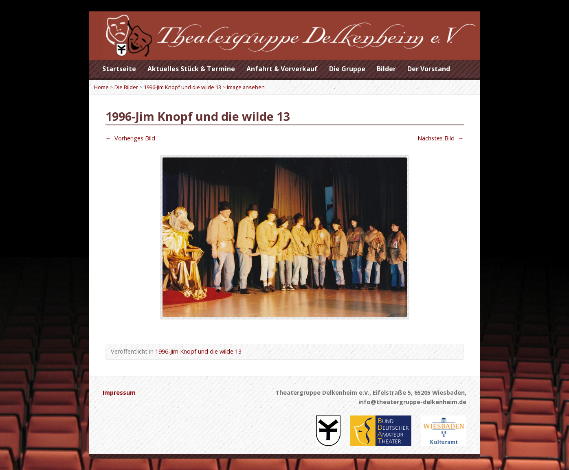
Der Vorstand (428, 68)
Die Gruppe (347, 68)
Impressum (119, 392)
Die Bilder (126, 87)
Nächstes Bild (440, 138)
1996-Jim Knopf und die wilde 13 (182, 87)
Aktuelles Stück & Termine (191, 68)
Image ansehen (246, 87)
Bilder (386, 68)
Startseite (119, 68)
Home (101, 87)
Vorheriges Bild (130, 138)
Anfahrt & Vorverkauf (282, 68)
